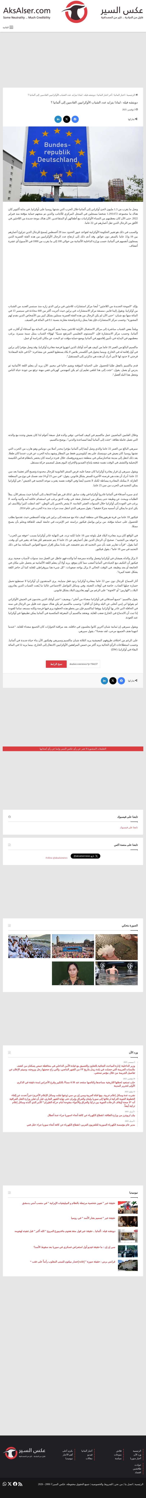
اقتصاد (138, 1472)
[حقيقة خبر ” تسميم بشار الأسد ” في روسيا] (128, 1221)
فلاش (119, 1451)
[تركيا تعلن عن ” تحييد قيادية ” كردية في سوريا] (73, 973)
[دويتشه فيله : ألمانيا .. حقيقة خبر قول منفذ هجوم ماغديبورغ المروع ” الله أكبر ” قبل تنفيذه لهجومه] (128, 1236)
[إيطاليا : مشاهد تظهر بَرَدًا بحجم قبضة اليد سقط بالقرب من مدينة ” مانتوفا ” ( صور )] (116, 947)
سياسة (118, 1458)
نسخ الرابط (56, 664)
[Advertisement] (73, 59)
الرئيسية (132, 95)
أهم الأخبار (68, 1454)
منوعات (118, 1454)
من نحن (118, 1484)
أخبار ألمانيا (86, 1451)
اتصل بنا (129, 1484)
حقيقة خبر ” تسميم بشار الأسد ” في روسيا (93, 1218)
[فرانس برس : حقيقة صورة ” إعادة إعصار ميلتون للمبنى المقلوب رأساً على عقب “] (128, 1265)
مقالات (89, 1458)
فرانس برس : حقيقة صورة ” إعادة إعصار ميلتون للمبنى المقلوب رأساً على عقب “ (72, 1261)
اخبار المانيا (119, 95)
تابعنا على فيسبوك (129, 827)
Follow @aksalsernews (56, 857)
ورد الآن (137, 1454)
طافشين (137, 1468)
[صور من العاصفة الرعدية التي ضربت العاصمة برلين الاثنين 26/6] (116, 973)
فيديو (89, 1454)
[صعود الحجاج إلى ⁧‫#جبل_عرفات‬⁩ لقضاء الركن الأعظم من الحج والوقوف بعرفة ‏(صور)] (29, 946)
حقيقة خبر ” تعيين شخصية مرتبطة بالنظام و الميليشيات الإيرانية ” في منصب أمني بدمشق (68, 1203)
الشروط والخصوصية (102, 1484)
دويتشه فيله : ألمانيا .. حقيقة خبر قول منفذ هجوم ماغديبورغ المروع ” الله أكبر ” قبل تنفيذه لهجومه (65, 1231)
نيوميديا (69, 1458)
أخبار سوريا (135, 1458)
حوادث (137, 1465)
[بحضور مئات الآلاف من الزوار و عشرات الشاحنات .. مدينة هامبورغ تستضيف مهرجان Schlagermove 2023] (73, 946)
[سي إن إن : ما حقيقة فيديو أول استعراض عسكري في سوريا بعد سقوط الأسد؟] (128, 1251)
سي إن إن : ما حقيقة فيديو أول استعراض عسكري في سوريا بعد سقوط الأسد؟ (74, 1247)
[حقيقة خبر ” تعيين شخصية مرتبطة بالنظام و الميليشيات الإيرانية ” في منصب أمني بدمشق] (128, 1207)
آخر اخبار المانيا (104, 95)
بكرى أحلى (67, 1451)
